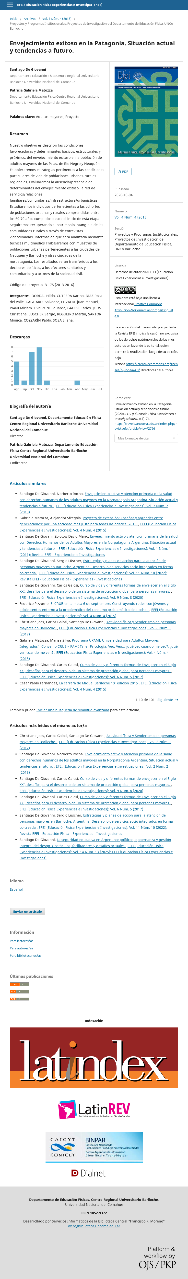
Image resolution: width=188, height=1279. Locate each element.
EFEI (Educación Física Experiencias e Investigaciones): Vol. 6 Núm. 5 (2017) (81, 677)
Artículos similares (28, 483)
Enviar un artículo (27, 911)
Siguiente (165, 699)
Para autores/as (21, 948)
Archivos (30, 18)
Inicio (14, 18)
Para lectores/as (21, 941)
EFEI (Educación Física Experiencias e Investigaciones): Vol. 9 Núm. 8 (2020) (81, 597)
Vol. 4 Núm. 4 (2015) (56, 18)
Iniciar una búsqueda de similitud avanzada (72, 710)
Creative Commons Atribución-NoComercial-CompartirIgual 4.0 (144, 310)
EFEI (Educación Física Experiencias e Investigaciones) (59, 4)
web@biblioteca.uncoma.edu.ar (94, 1226)
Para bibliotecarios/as (25, 955)
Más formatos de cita (133, 438)
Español (16, 889)
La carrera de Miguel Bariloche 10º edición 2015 (99, 683)
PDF (124, 171)
